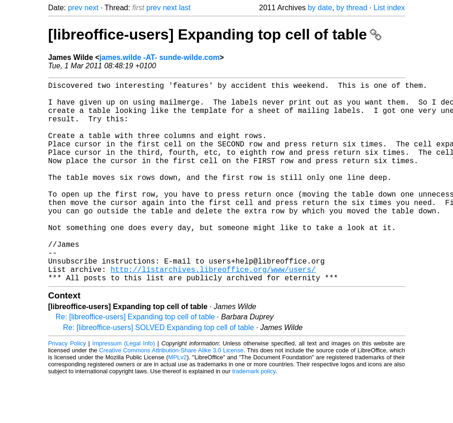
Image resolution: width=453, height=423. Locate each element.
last (184, 8)
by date (320, 8)
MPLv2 (177, 401)
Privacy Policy (67, 387)
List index (389, 8)
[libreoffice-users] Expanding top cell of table (214, 34)
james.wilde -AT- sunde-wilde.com (159, 57)
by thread (352, 8)
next (91, 8)
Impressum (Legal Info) (123, 387)
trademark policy (254, 415)
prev (75, 8)
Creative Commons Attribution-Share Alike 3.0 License (171, 394)
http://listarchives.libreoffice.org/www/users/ (213, 312)
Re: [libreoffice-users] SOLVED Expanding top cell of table (158, 372)
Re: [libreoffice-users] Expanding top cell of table (135, 361)
